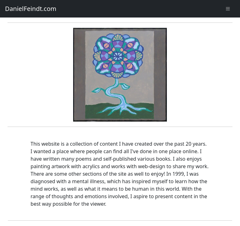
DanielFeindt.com (30, 8)
